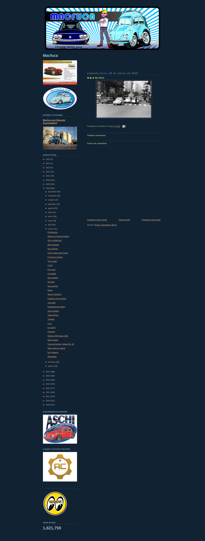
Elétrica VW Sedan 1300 (58, 336)
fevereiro (52, 362)
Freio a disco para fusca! (58, 253)
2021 (48, 176)
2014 (48, 384)
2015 (48, 380)
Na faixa (99, 77)
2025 (48, 159)
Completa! (52, 274)
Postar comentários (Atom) (105, 225)
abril (50, 225)
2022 (48, 172)
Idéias (50, 290)
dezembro (52, 192)
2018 (48, 188)
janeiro (51, 366)
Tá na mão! (52, 261)
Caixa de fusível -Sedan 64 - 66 (61, 344)
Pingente (51, 332)
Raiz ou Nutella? (54, 294)
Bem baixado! (53, 245)
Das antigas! (53, 249)
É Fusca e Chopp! (55, 257)
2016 (48, 376)
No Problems (53, 352)
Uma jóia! (52, 303)
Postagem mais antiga (151, 220)
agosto (51, 208)
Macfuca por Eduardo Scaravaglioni (54, 121)
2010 (48, 401)
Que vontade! (53, 311)
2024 (48, 163)
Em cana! (52, 270)
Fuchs (50, 265)
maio (50, 221)
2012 (48, 392)
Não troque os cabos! (56, 348)
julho (50, 212)
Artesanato (52, 356)
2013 (48, 388)
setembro (52, 204)
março (51, 229)
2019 (48, 184)
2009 (48, 405)
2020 (48, 180)
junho (50, 216)
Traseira (51, 319)
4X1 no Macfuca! (55, 240)
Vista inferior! (53, 315)
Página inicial (124, 220)
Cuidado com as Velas (57, 299)
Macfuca (50, 55)
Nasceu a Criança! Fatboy (58, 236)
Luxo (50, 323)
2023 (48, 168)
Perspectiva (52, 232)
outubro (51, 200)
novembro (52, 196)
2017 (48, 372)
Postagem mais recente (97, 220)
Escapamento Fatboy (56, 307)
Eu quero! (52, 328)
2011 (48, 396)
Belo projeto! (53, 340)
